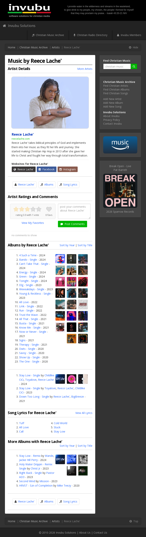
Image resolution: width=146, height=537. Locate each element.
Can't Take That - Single (33, 264)
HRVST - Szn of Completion (36, 485)
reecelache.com (21, 138)
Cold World (60, 423)
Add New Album (113, 103)
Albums (48, 184)
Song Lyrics (70, 184)
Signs (22, 340)
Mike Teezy (64, 485)
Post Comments (72, 224)
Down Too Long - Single (34, 396)
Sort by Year (67, 245)
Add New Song (112, 106)
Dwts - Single (27, 349)
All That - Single (28, 319)
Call (21, 431)
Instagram (67, 169)
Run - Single (26, 310)
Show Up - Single (29, 357)
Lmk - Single (26, 306)
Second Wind (27, 481)
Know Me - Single (30, 327)
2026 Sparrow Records (120, 211)
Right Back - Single (30, 473)
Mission (44, 481)
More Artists (84, 69)
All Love (24, 302)
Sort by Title (85, 245)
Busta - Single (27, 323)
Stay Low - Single (29, 375)
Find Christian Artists (115, 85)
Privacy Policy (111, 120)
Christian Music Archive (48, 35)
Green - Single (27, 276)
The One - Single (29, 361)
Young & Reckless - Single (35, 293)
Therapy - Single (29, 344)
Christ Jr (35, 468)
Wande (49, 456)
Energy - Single (28, 272)
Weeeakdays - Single (31, 289)
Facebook (47, 169)
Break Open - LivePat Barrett (120, 168)
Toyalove (31, 379)
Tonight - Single (28, 281)
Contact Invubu (112, 123)
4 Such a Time (28, 255)
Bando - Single (28, 259)
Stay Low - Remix (30, 456)
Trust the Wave (28, 315)
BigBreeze (77, 396)
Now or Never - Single (32, 331)
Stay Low (59, 431)
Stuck (57, 427)
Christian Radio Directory (90, 35)
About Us (85, 532)
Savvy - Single (27, 353)
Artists (56, 47)
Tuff (21, 423)
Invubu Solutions (19, 25)
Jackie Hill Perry (28, 460)
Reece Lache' (24, 169)
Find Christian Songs (115, 93)
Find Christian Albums (116, 89)
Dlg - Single (26, 285)
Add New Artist (112, 99)
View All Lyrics (83, 413)
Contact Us (100, 532)
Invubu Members (129, 35)
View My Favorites (33, 223)
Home (11, 47)
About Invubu (111, 116)
